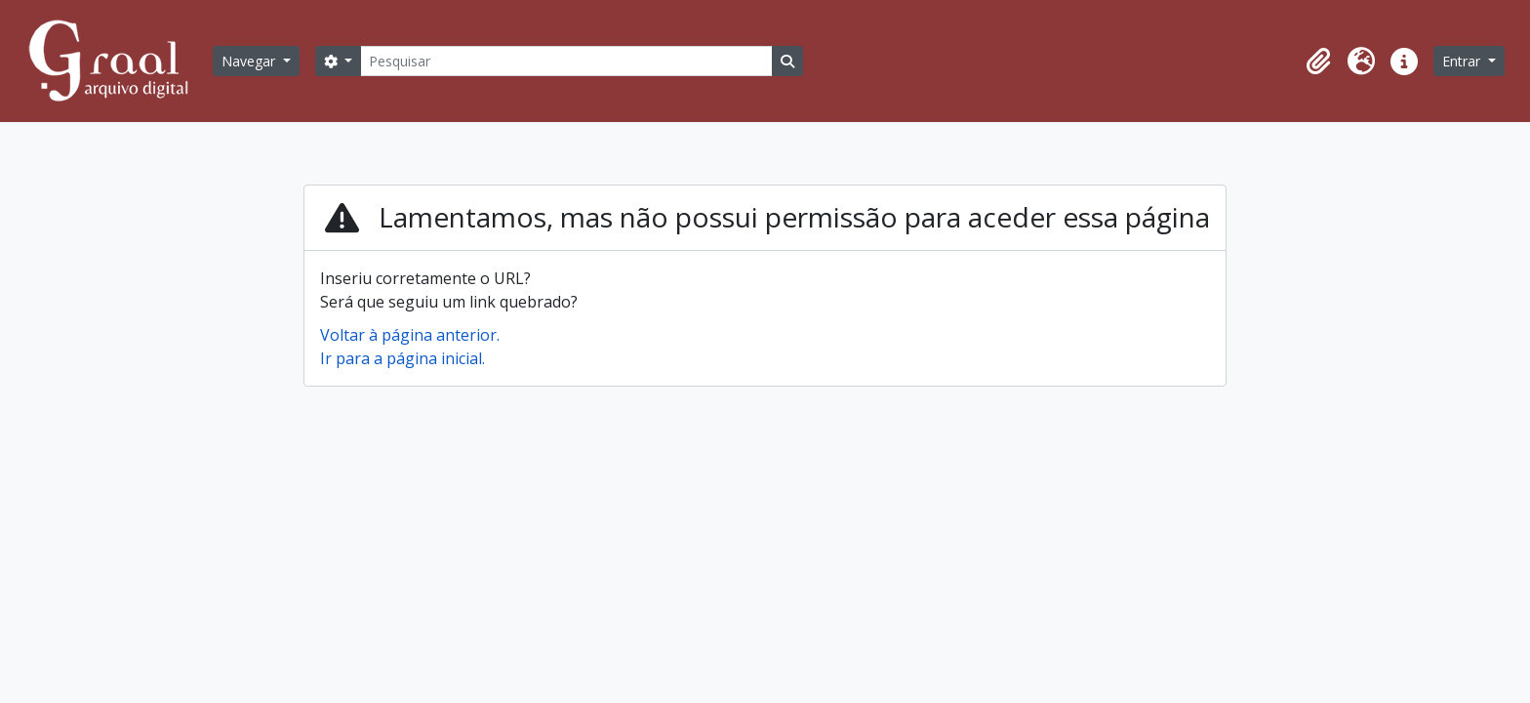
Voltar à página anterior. (410, 335)
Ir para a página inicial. (402, 358)
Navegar (250, 61)
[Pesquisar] (566, 61)
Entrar (1463, 61)
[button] (1318, 61)
